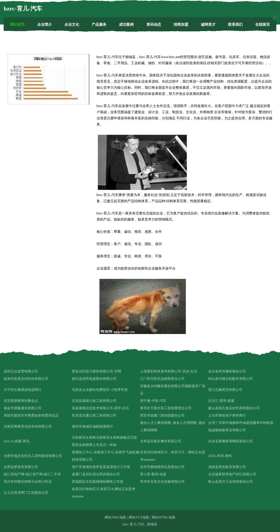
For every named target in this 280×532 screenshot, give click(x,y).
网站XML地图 (115, 517)
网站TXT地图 (139, 517)
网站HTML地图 (163, 517)
